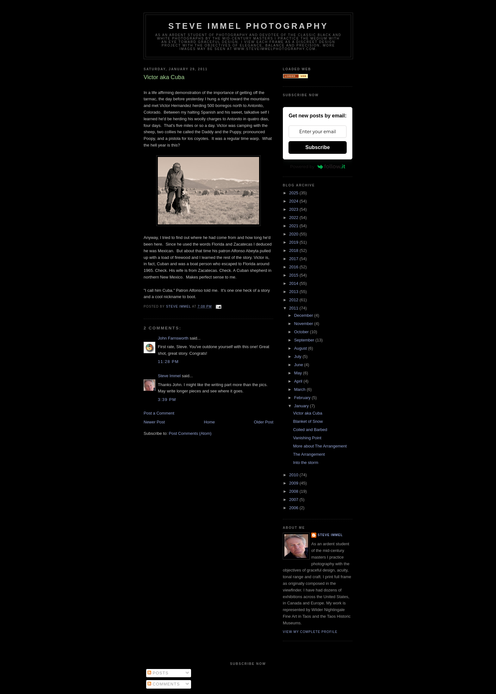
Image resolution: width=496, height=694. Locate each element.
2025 (294, 193)
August (301, 348)
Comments (163, 684)
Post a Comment (159, 413)
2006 (294, 507)
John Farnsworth (173, 338)
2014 (294, 283)
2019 (294, 242)
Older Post (263, 422)
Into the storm (305, 462)
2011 (294, 308)
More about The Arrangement (320, 446)
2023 (294, 209)
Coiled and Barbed (310, 429)
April (299, 381)
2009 (294, 483)
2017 (294, 258)
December (304, 315)
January (302, 405)
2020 (294, 234)
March (300, 389)
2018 (294, 250)
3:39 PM (167, 399)
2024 (294, 201)
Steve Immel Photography (248, 26)
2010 (294, 474)
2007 (294, 499)
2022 (294, 217)
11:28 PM (168, 361)
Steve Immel (169, 375)
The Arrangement (309, 454)
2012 (294, 299)
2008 (294, 491)
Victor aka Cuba (307, 413)
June (299, 364)
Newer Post (154, 422)
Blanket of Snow (308, 421)
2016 (294, 267)
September (304, 340)
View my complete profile (310, 632)
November (304, 323)
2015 (294, 275)
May (298, 373)
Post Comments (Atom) (190, 433)
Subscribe (317, 147)
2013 (294, 291)
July (298, 356)
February (303, 397)
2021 (294, 225)
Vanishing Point (307, 437)
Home (209, 422)
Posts (158, 673)
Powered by (317, 166)
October (302, 331)
